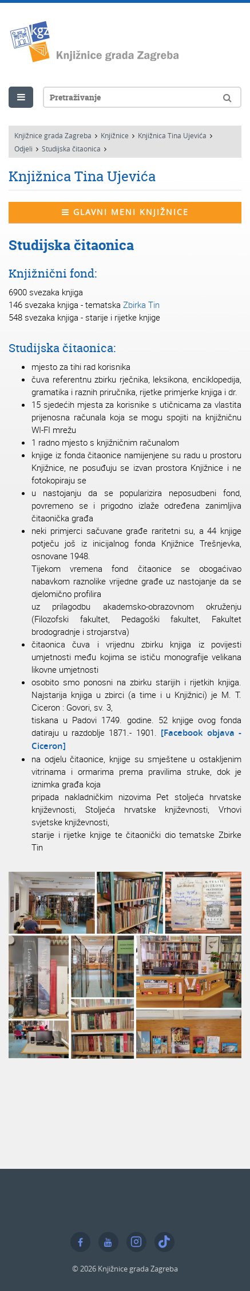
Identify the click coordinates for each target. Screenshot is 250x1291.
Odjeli (23, 148)
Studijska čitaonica (71, 148)
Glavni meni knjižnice (125, 211)
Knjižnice (115, 135)
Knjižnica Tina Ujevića (172, 135)
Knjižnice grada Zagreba (53, 135)
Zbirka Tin (141, 304)
